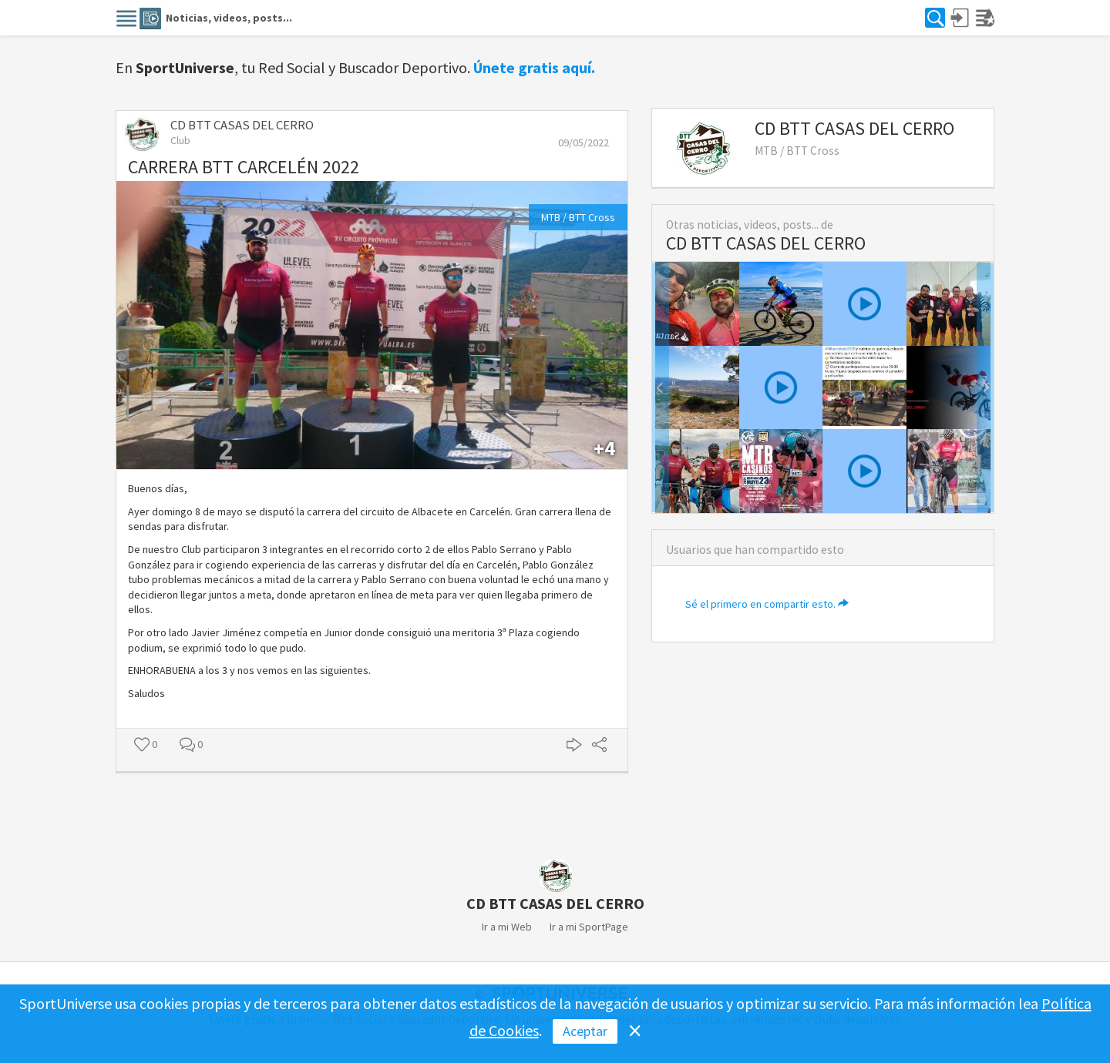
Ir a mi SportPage (589, 927)
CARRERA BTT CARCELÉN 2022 (243, 167)
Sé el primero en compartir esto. (767, 604)
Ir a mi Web (507, 927)
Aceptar (585, 1031)
